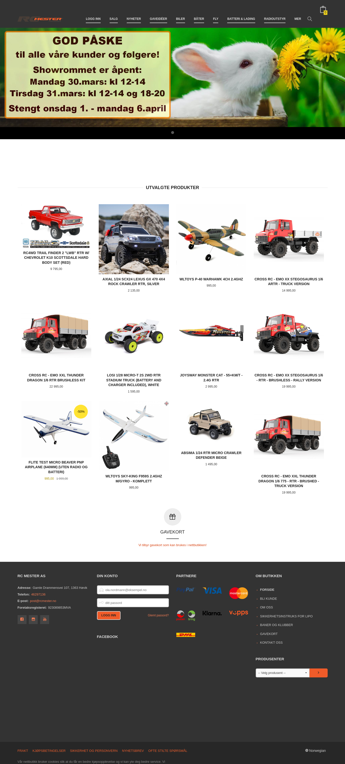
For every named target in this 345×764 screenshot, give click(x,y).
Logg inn (93, 12)
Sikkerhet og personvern (94, 729)
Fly (216, 12)
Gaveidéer (158, 12)
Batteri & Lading (241, 12)
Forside (267, 568)
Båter (199, 12)
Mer (297, 12)
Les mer (103, 750)
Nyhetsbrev (133, 729)
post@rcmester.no (43, 579)
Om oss (266, 586)
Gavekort (269, 612)
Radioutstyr (275, 12)
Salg (114, 12)
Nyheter (134, 12)
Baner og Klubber (276, 603)
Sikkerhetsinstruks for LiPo (286, 595)
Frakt (23, 729)
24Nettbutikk (44, 758)
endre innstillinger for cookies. (138, 750)
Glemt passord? (158, 594)
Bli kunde (268, 577)
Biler (180, 12)
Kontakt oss (271, 621)
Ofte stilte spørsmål (167, 729)
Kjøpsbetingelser (49, 729)
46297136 (38, 573)
